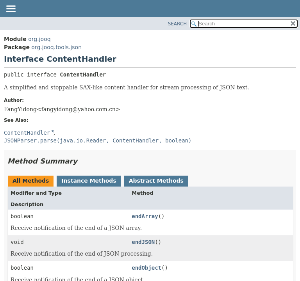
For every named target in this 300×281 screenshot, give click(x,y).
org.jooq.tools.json (56, 47)
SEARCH (177, 24)
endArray (145, 216)
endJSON (143, 242)
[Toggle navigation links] (10, 9)
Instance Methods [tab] (88, 181)
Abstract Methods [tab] (156, 181)
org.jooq (39, 39)
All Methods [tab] (30, 181)
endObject (146, 268)
